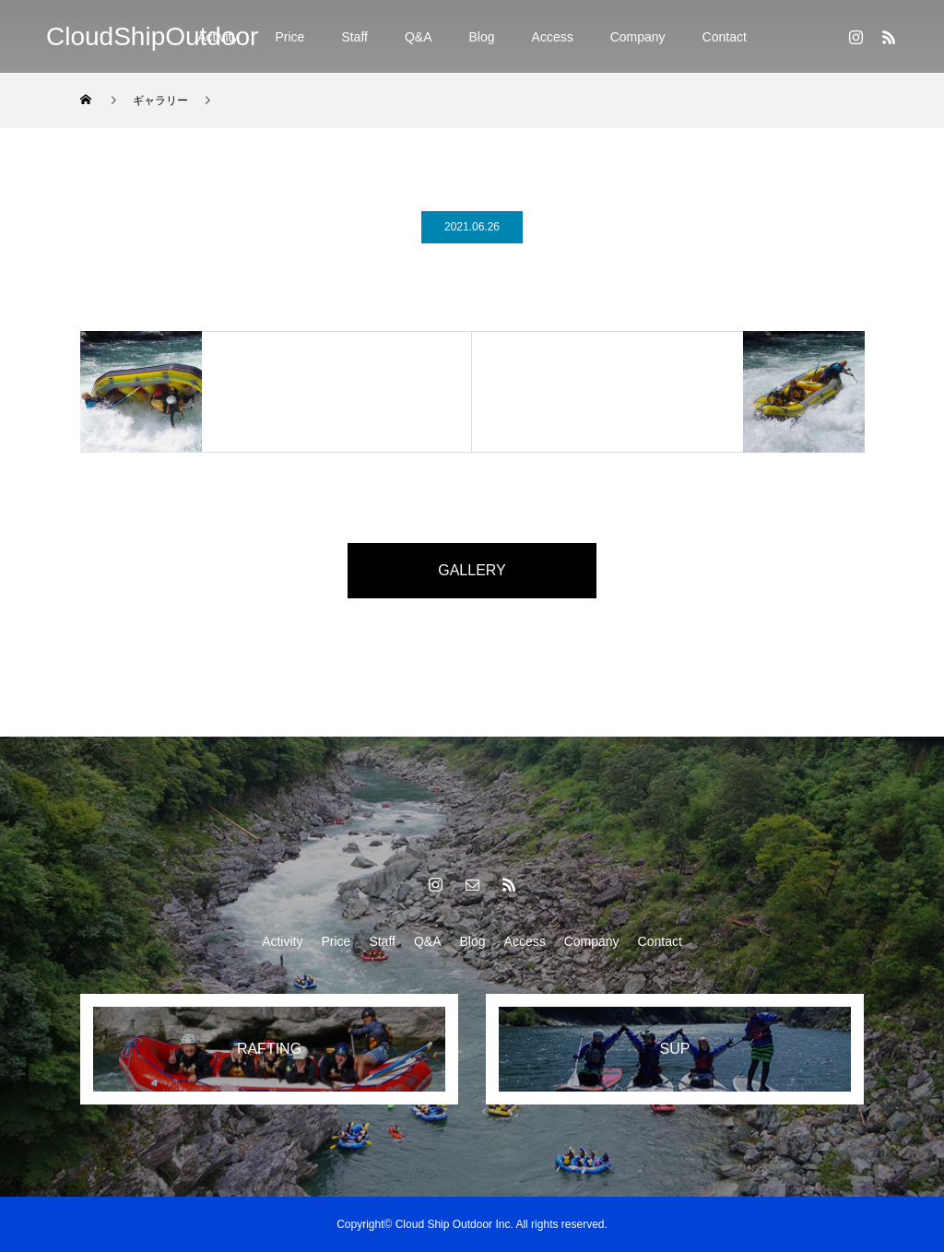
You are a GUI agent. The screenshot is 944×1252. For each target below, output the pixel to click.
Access (552, 37)
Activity (282, 941)
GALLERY (472, 570)
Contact (724, 37)
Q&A (418, 37)
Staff (354, 37)
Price (289, 37)
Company (638, 37)
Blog (482, 37)
